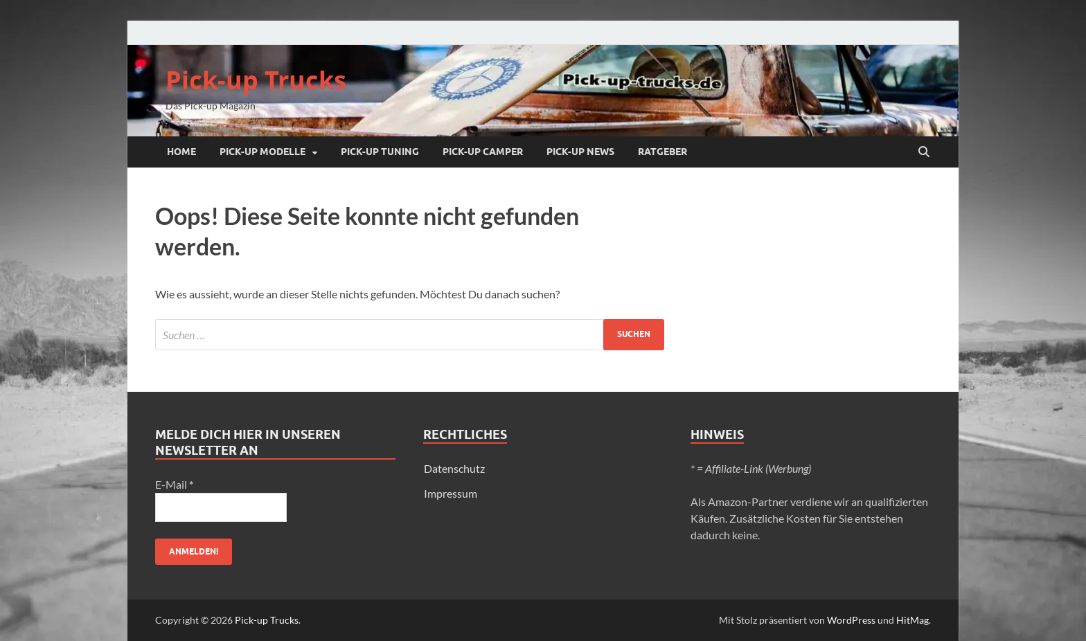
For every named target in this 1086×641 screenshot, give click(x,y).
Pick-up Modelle (262, 151)
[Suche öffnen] (924, 152)
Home (181, 151)
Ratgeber (662, 151)
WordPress (851, 620)
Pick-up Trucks (256, 80)
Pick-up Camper (483, 151)
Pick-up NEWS (580, 151)
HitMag (912, 620)
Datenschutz (454, 468)
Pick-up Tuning (380, 151)
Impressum (450, 493)
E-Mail (174, 484)
